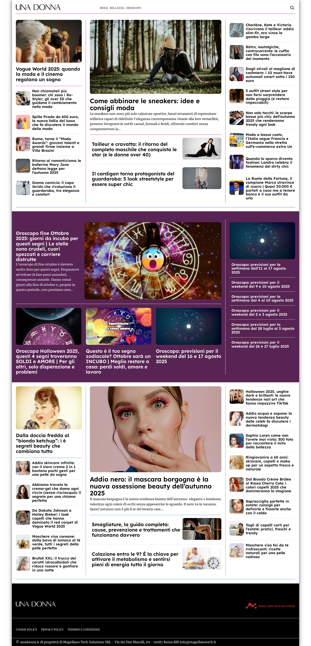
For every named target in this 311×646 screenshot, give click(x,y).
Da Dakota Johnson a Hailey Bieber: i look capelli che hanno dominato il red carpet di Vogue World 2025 (55, 518)
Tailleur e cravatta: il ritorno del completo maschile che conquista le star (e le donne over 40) (134, 149)
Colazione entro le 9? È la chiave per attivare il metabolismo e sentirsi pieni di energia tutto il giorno (135, 559)
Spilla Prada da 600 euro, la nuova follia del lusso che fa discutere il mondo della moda (55, 122)
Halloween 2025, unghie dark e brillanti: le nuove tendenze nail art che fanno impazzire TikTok (268, 397)
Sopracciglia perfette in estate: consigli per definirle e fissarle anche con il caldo (268, 507)
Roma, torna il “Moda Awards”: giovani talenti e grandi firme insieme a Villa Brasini (55, 145)
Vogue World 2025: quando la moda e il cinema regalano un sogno (48, 74)
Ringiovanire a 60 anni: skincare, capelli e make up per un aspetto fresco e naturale (270, 463)
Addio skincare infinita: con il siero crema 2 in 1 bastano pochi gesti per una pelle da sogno (54, 468)
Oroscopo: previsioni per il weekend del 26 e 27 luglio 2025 (260, 344)
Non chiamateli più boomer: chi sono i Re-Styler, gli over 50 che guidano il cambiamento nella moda (54, 99)
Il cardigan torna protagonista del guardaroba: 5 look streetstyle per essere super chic (133, 179)
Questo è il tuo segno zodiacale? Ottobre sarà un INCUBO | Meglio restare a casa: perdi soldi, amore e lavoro (118, 361)
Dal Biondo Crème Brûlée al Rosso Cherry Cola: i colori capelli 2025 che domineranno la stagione (268, 485)
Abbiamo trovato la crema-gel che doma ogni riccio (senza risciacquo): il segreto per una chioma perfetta (56, 492)
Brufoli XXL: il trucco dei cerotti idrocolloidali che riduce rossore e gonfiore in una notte (55, 564)
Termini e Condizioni (84, 629)
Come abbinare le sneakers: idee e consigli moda (145, 104)
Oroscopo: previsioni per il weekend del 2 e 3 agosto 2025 (259, 312)
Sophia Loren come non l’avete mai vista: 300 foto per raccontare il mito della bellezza (269, 441)
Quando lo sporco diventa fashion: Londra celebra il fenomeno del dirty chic (269, 162)
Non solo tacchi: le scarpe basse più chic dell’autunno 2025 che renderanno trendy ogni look (270, 119)
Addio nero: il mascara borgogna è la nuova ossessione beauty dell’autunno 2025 (151, 486)
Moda (104, 8)
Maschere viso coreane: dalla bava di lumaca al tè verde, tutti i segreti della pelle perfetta (56, 542)
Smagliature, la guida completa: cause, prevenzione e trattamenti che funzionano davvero (136, 529)
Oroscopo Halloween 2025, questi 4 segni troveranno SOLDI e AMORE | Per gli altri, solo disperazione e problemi (47, 361)
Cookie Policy (26, 629)
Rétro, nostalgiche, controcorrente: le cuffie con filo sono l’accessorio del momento (268, 53)
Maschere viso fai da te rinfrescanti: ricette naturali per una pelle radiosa (267, 551)
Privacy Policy (52, 629)
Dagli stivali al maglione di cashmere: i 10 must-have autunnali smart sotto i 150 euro (270, 74)
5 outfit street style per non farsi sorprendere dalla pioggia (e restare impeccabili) (267, 96)
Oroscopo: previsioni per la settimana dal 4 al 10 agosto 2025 (262, 298)
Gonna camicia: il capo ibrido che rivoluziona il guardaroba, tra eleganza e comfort (55, 188)
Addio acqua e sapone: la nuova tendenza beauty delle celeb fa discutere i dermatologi (269, 419)
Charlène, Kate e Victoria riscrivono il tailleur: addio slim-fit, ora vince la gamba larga (270, 31)
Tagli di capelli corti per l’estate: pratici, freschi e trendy (268, 529)
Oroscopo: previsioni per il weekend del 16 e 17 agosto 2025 (188, 356)
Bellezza (117, 8)
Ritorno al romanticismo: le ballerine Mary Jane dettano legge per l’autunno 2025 (56, 166)
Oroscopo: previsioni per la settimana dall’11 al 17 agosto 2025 (258, 268)
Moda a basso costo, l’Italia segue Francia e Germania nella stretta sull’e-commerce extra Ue (269, 140)
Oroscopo (133, 8)
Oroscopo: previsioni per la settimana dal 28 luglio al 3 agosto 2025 (262, 328)
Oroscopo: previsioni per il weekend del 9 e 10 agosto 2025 (260, 284)
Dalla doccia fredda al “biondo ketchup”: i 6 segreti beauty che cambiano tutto (42, 443)
